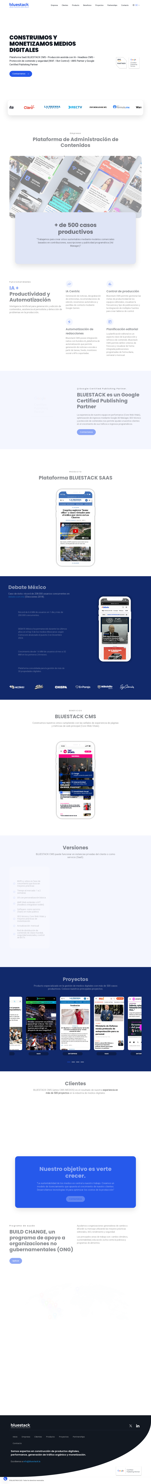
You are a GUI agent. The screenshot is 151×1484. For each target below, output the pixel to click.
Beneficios (87, 5)
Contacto (125, 5)
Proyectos (99, 5)
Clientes (65, 5)
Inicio (15, 1437)
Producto (75, 5)
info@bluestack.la (31, 1461)
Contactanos (20, 73)
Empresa (54, 5)
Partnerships (112, 5)
